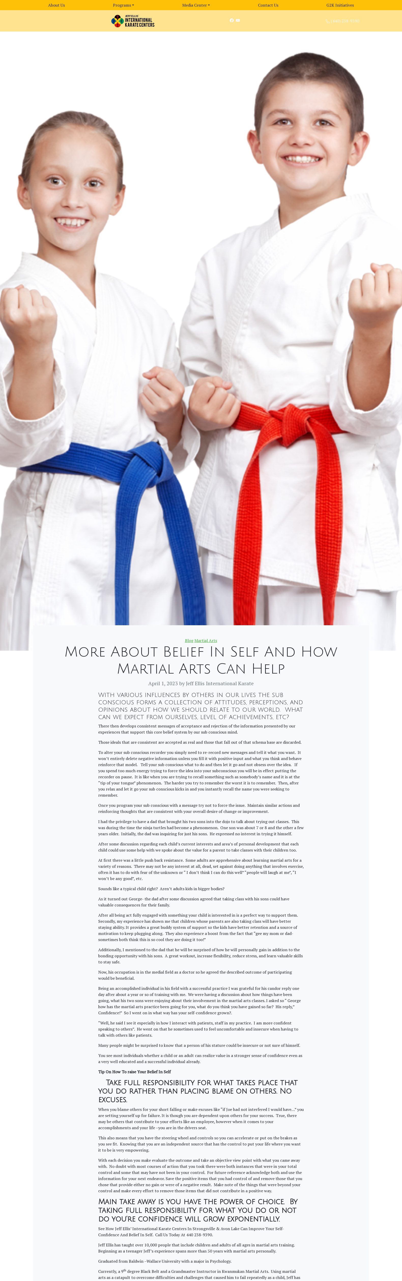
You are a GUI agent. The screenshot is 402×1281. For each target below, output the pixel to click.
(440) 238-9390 (345, 21)
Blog (189, 640)
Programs (122, 5)
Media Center (194, 5)
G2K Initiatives (340, 5)
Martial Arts (205, 640)
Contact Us (268, 5)
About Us (56, 5)
